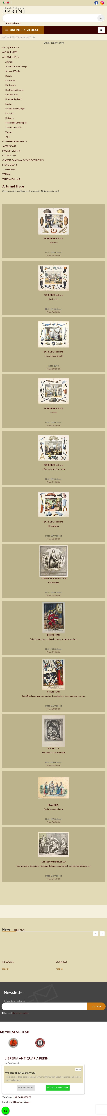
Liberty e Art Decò (13, 99)
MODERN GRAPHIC (11, 151)
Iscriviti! (96, 1006)
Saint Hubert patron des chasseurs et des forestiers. (53, 639)
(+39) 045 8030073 (22, 1097)
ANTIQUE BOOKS (10, 47)
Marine (8, 104)
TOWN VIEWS (8, 169)
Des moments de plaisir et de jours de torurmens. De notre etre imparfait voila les (53, 866)
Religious (9, 118)
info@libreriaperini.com (19, 1102)
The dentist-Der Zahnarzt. (53, 752)
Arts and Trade (12, 71)
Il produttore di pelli (53, 356)
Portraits (9, 113)
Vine (7, 136)
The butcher (53, 526)
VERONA (6, 174)
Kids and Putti (11, 94)
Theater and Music (13, 127)
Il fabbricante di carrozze (53, 469)
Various (8, 132)
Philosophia (53, 582)
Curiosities (10, 80)
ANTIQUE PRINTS (10, 57)
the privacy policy (20, 1013)
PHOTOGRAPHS (9, 165)
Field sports (10, 85)
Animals (9, 62)
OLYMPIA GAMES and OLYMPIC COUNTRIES (23, 160)
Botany (8, 76)
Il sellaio (53, 412)
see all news (19, 930)
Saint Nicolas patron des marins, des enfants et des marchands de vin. (53, 696)
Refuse (78, 1069)
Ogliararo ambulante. (53, 809)
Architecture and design (16, 66)
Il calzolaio (53, 299)
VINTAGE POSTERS (11, 179)
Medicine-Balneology (15, 108)
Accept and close (57, 1088)
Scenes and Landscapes (16, 122)
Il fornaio (54, 242)
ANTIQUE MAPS (9, 52)
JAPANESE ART (9, 146)
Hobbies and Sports (14, 90)
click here (16, 1080)
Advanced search (13, 23)
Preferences (26, 1088)
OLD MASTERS (9, 155)
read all (5, 969)
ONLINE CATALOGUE (22, 30)
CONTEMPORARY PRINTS (14, 141)
